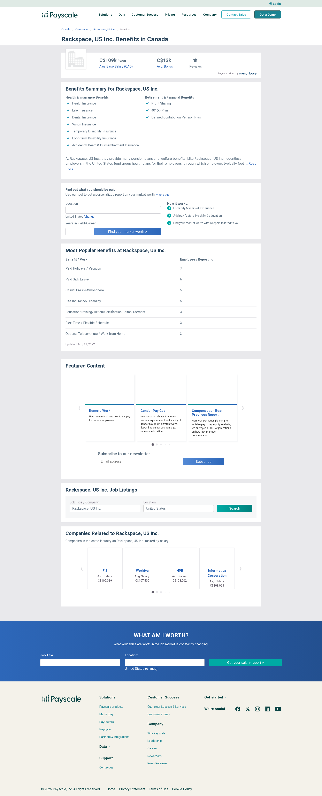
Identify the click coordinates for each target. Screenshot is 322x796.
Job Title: (47, 655)
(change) (89, 216)
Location (149, 502)
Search (234, 508)
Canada (65, 29)
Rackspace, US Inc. (104, 29)
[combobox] (113, 210)
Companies (81, 29)
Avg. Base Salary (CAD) (116, 66)
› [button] (242, 407)
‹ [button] (79, 407)
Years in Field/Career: (81, 223)
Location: (72, 204)
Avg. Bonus (165, 66)
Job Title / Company (84, 502)
